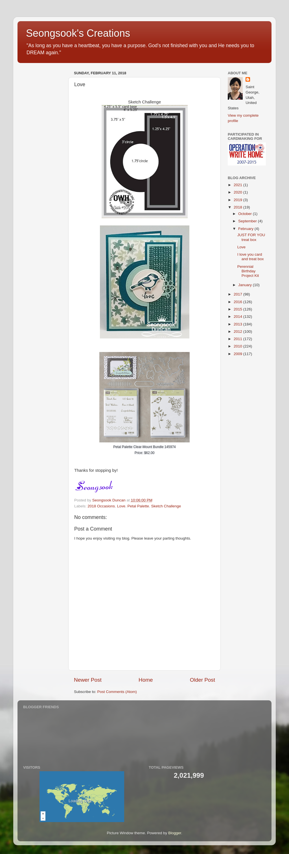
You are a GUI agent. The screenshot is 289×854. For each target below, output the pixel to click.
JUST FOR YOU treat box (251, 237)
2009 (238, 354)
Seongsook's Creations (78, 33)
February (246, 229)
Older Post (202, 680)
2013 (238, 324)
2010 (238, 346)
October (245, 214)
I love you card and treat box (250, 256)
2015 (238, 309)
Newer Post (88, 680)
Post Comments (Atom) (117, 692)
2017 (238, 294)
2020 (238, 192)
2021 (238, 185)
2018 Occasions (101, 506)
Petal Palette (138, 506)
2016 (238, 302)
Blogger (174, 833)
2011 (238, 339)
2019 (238, 200)
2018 (238, 207)
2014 (238, 316)
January (245, 285)
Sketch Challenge (166, 506)
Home (146, 680)
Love (121, 506)
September (248, 221)
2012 (238, 331)
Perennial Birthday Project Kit (248, 271)
